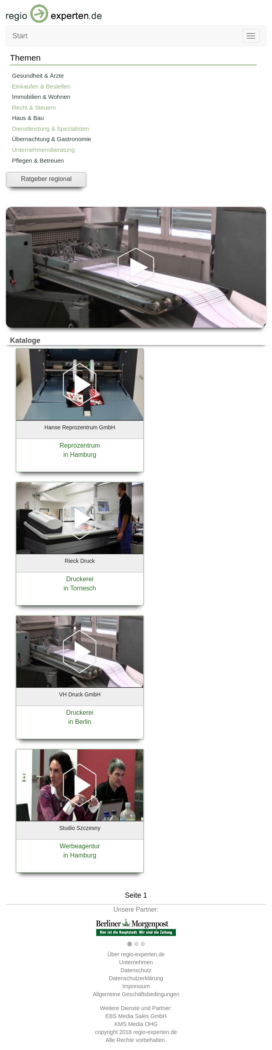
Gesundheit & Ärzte (38, 75)
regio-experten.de (155, 1032)
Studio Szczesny (80, 828)
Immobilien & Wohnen (41, 96)
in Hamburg (80, 454)
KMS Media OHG (136, 1024)
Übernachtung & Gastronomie (51, 139)
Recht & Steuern (34, 107)
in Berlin (79, 721)
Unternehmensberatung (43, 149)
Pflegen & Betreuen (38, 160)
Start (20, 36)
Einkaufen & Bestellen (41, 86)
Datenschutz (136, 970)
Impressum (136, 986)
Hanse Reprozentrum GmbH (79, 427)
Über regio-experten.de (136, 954)
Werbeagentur (79, 846)
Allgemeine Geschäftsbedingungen (136, 994)
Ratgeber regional (46, 178)
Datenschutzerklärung (136, 978)
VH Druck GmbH (80, 694)
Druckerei (79, 579)
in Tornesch (79, 588)
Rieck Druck (80, 561)
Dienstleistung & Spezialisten (50, 128)
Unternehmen (136, 962)
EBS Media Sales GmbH (135, 1016)
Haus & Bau (28, 117)
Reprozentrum (79, 445)
